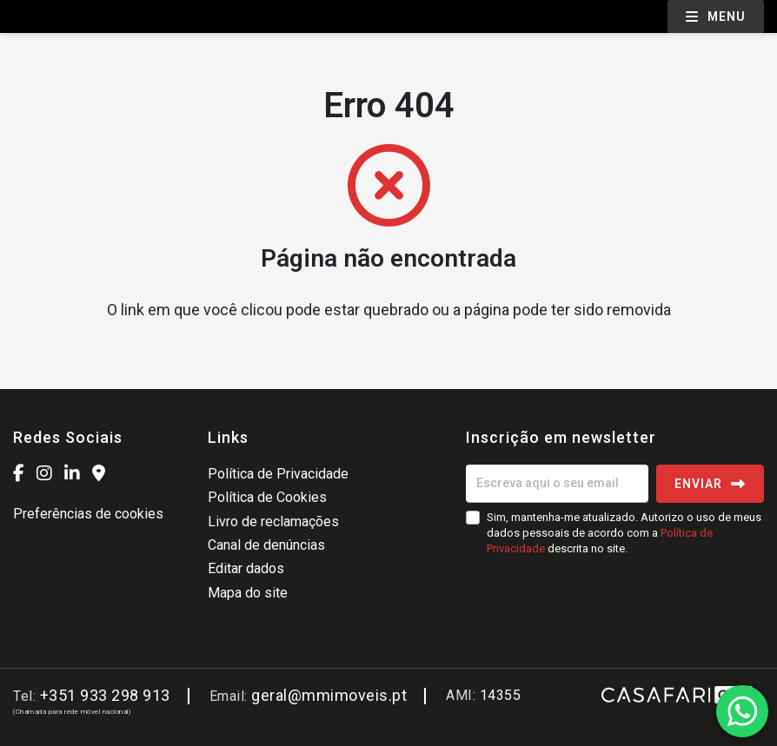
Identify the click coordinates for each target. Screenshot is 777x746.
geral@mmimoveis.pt (329, 695)
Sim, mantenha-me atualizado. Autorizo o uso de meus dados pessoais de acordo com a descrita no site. (624, 533)
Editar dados (246, 568)
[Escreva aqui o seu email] (557, 484)
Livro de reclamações (273, 521)
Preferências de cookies (88, 513)
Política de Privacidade (278, 473)
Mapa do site (248, 592)
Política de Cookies (267, 497)
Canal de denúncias (266, 545)
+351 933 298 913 (105, 695)
